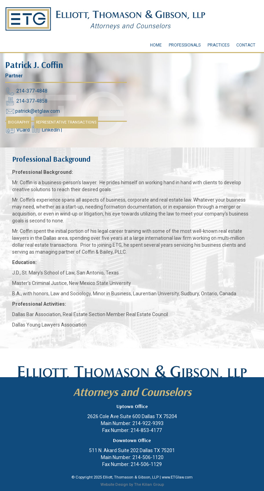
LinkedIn (51, 130)
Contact (245, 45)
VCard (23, 130)
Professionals (185, 45)
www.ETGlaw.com (177, 477)
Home (156, 45)
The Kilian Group (149, 484)
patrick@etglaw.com (37, 111)
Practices (218, 45)
